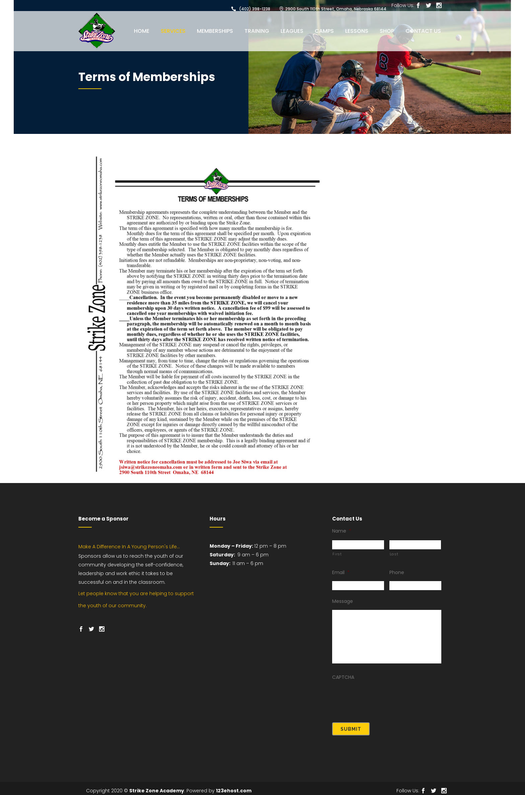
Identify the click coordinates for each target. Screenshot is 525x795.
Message (342, 601)
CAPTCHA (343, 677)
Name (341, 531)
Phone (396, 572)
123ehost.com (233, 786)
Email (341, 572)
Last (394, 554)
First (337, 554)
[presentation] (383, 697)
